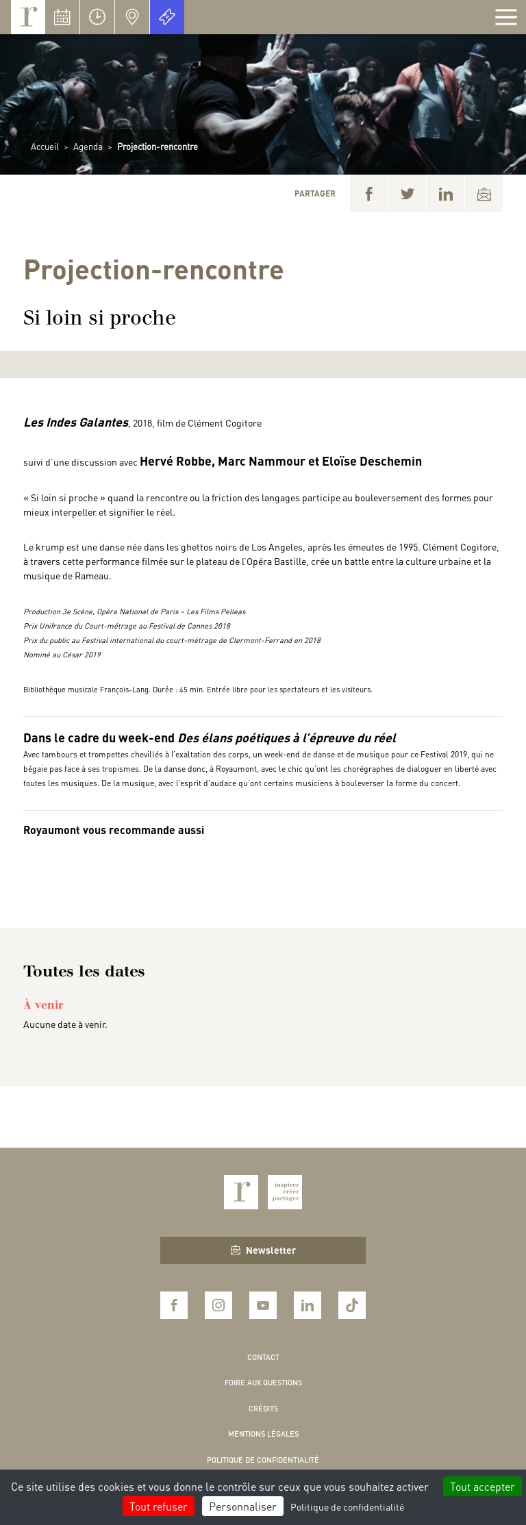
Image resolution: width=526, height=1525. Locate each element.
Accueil (45, 146)
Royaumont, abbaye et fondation (28, 17)
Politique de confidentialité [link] (347, 1506)
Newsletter (263, 1250)
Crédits (263, 1408)
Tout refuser (158, 1506)
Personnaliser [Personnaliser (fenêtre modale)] (243, 1506)
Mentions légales (263, 1434)
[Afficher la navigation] (506, 17)
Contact (263, 1357)
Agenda (88, 146)
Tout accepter (482, 1486)
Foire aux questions (263, 1382)
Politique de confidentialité (263, 1460)
